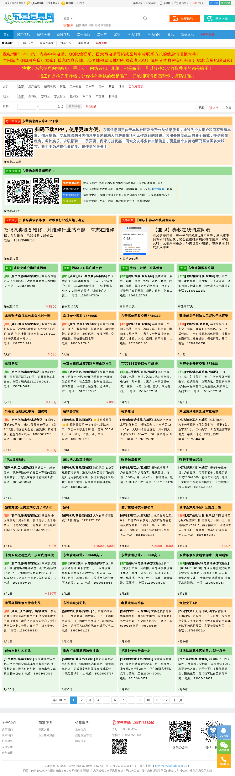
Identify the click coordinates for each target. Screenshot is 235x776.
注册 (195, 3)
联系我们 (7, 735)
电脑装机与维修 (132, 603)
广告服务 (7, 741)
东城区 (45, 96)
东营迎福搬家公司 (201, 268)
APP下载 (207, 34)
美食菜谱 (83, 43)
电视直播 (101, 43)
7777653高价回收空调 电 (140, 363)
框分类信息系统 (170, 765)
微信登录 (225, 3)
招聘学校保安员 (190, 459)
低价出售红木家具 (18, 650)
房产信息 (23, 34)
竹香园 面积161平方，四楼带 (26, 411)
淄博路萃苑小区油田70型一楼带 (202, 650)
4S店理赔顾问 (15, 459)
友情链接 (7, 746)
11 (157, 700)
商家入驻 (44, 729)
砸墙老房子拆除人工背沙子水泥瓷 (203, 315)
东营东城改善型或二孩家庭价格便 (29, 555)
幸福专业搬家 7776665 (80, 315)
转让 (63, 86)
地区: (6, 96)
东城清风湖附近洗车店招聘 (199, 411)
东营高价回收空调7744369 (141, 315)
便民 (121, 86)
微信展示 (187, 34)
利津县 (113, 96)
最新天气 (27, 43)
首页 (6, 34)
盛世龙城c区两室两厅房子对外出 (29, 507)
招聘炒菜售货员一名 (136, 650)
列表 (228, 107)
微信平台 (184, 3)
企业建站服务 (47, 735)
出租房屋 (11, 363)
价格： (7, 106)
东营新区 (60, 96)
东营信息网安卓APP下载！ (42, 121)
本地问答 (133, 34)
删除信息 (80, 741)
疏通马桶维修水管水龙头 (23, 603)
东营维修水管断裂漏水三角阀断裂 (203, 555)
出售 (85, 25)
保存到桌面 (47, 43)
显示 (201, 107)
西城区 (32, 96)
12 (166, 700)
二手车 (102, 34)
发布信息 (138, 86)
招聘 (78, 25)
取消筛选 (91, 106)
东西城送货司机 (74, 603)
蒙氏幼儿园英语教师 (77, 459)
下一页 (177, 700)
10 (148, 700)
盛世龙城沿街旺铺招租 (29, 268)
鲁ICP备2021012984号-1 (121, 765)
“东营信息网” (74, 765)
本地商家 (153, 34)
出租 (91, 25)
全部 (21, 86)
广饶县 (100, 96)
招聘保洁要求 (131, 459)
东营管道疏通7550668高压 (82, 555)
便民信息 (63, 34)
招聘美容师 (71, 411)
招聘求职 (43, 34)
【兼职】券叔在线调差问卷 (155, 220)
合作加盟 (7, 752)
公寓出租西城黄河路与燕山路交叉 (87, 363)
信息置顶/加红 (83, 735)
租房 (97, 25)
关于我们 (7, 729)
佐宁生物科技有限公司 (137, 507)
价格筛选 (74, 106)
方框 (215, 107)
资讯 (170, 34)
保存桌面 (137, 3)
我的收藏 (151, 3)
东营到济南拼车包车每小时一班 (28, 315)
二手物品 (83, 34)
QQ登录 (214, 3)
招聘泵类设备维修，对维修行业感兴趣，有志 (52, 220)
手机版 (165, 3)
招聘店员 (127, 411)
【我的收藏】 (159, 188)
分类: (6, 86)
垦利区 (74, 96)
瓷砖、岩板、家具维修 (146, 268)
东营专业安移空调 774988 (198, 363)
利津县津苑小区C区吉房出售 (200, 507)
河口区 (87, 96)
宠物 (117, 34)
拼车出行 (65, 43)
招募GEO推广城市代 (87, 268)
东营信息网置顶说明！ (38, 171)
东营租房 (106, 25)
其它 (111, 86)
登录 (201, 3)
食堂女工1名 (188, 603)
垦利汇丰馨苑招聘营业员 (81, 650)
